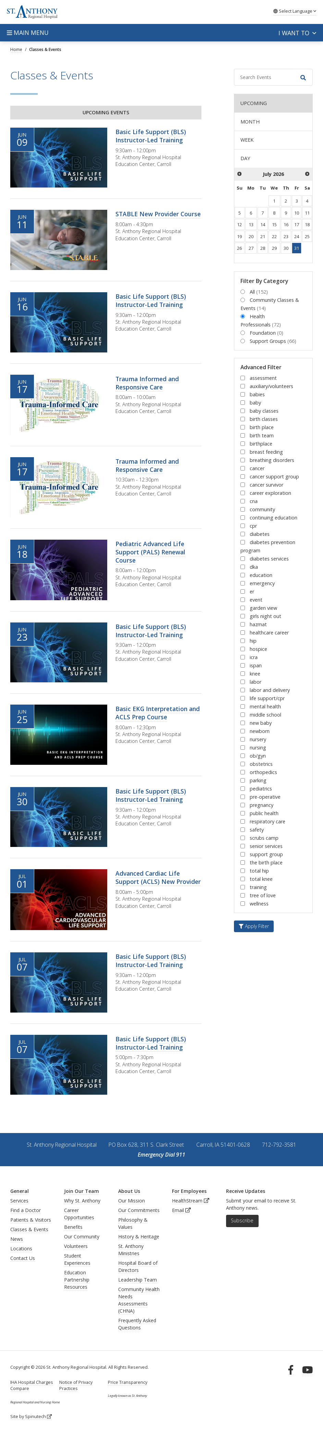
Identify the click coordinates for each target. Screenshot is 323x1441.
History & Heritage (138, 1236)
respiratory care (267, 821)
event (256, 599)
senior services (266, 846)
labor (255, 682)
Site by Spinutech (31, 1416)
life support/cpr (267, 698)
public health (264, 813)
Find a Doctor (25, 1210)
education (261, 575)
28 (262, 248)
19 (239, 236)
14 (262, 224)
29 (274, 248)
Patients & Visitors (30, 1220)
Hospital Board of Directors (138, 1266)
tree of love (263, 895)
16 (286, 224)
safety (257, 829)
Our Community (81, 1236)
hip (253, 641)
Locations (21, 1248)
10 (296, 213)
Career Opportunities (79, 1214)
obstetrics (261, 764)
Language (294, 11)
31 (296, 248)
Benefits (73, 1227)
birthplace (261, 443)
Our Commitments (139, 1210)
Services (19, 1200)
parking (258, 780)
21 (262, 236)
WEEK (246, 140)
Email (181, 1210)
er (252, 591)
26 (239, 248)
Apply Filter (254, 926)
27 (251, 248)
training (258, 887)
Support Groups (273, 341)
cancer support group (274, 476)
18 (307, 224)
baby (255, 402)
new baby (261, 723)
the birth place (266, 862)
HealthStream (190, 1200)
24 (296, 236)
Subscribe (242, 1220)
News (16, 1239)
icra (254, 657)
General (19, 1191)
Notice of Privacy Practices (75, 1385)
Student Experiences (77, 1259)
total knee (261, 879)
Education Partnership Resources (76, 1279)
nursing (258, 747)
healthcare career (269, 632)
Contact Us (22, 1258)
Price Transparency (127, 1382)
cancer (257, 468)
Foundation (266, 333)
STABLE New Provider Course (158, 214)
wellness (259, 903)
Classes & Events (29, 1229)
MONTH (250, 121)
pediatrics (261, 788)
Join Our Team (81, 1191)
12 (239, 224)
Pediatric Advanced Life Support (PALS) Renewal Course (150, 552)
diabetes (260, 534)
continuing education (273, 517)
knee (255, 673)
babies (257, 394)
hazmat (258, 624)
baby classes (264, 411)
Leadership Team (137, 1279)
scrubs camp (264, 838)
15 (274, 224)
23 (286, 236)
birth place (262, 427)
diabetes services (269, 558)
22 (274, 236)
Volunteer (74, 1246)
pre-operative (265, 797)
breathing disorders (272, 460)
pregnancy (261, 805)
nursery (258, 739)
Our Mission (131, 1200)
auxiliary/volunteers (271, 386)
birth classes (264, 419)
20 (251, 236)
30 (286, 248)
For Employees (189, 1191)
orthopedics (263, 772)
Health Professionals (260, 320)
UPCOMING (253, 103)
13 (251, 224)
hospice (258, 649)
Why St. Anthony (82, 1200)
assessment (263, 378)
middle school (265, 714)
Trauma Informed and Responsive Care (147, 383)
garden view (263, 608)
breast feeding (266, 452)
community (262, 509)
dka (254, 567)
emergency (262, 583)
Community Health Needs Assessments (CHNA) (139, 1300)
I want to (297, 33)
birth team (262, 435)
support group (266, 854)
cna (254, 501)
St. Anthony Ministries (131, 1250)
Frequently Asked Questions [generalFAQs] (137, 1324)
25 (307, 236)
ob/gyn (258, 755)
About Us (129, 1191)
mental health (265, 706)
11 (307, 213)
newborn (260, 731)
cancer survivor (266, 484)
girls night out (265, 616)
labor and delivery (270, 690)
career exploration (270, 493)
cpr (253, 526)
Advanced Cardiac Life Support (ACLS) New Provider (158, 877)
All (259, 291)
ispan (256, 665)
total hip (259, 870)
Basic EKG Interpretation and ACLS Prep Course (157, 713)
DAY (245, 158)
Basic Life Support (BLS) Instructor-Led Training (150, 136)
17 (296, 224)
